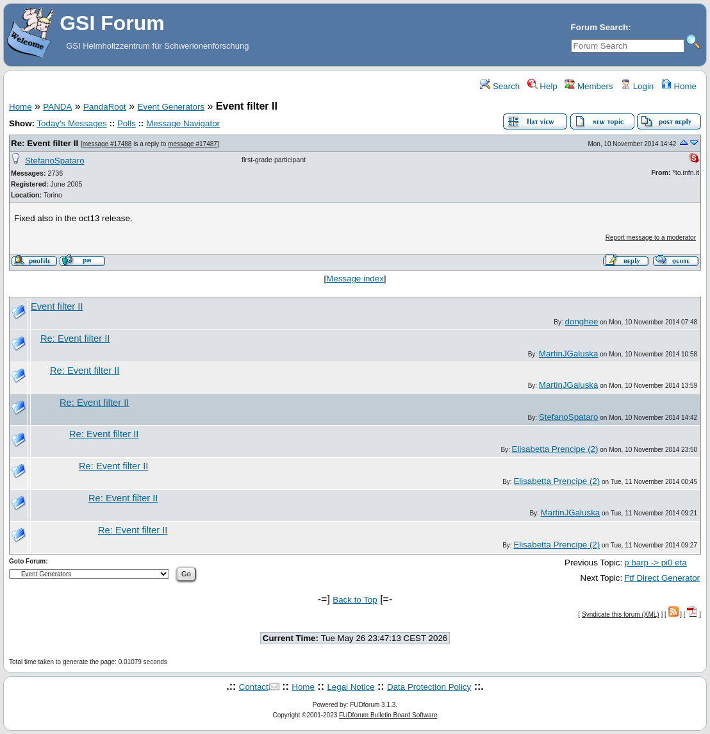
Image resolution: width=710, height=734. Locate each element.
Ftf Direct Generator (662, 578)
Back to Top (355, 600)
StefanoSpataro (55, 160)
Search (500, 86)
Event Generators (171, 107)
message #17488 (107, 143)
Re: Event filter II (44, 143)
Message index (355, 278)
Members (589, 86)
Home (679, 86)
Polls (126, 123)
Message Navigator (183, 123)
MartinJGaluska (569, 353)
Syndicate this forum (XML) (620, 614)
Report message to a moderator (651, 237)
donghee (582, 321)
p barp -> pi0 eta (655, 562)
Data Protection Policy (429, 687)
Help (542, 86)
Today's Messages (71, 123)
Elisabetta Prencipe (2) (555, 449)
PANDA (57, 107)
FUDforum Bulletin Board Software (388, 715)
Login (637, 86)
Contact (253, 687)
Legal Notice (350, 687)
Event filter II (57, 306)
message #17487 (192, 143)
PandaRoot (104, 107)
